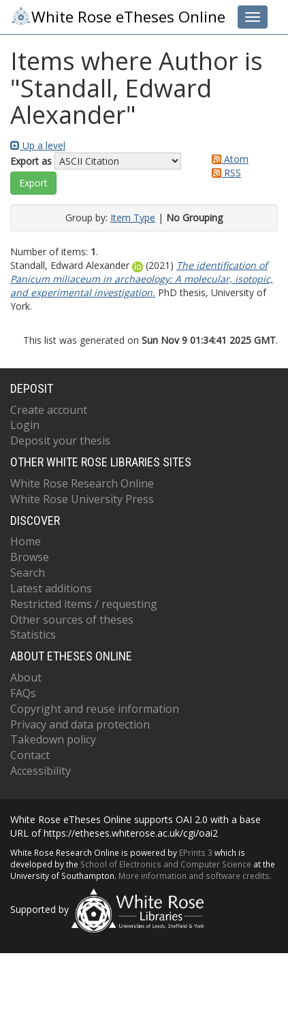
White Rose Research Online (82, 483)
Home (25, 541)
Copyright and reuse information (94, 708)
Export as (31, 161)
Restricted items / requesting (83, 603)
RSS (224, 172)
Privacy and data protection (80, 724)
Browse (29, 556)
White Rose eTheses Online (117, 16)
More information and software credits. (195, 875)
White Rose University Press (82, 499)
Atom (228, 159)
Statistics (33, 634)
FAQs (23, 693)
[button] (33, 183)
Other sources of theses (71, 619)
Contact (30, 755)
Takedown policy (53, 739)
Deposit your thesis (60, 440)
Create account (48, 409)
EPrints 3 (195, 852)
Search (27, 572)
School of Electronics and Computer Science (165, 864)
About (26, 677)
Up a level (37, 145)
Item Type (132, 217)
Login (24, 424)
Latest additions (51, 588)
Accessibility (40, 770)
